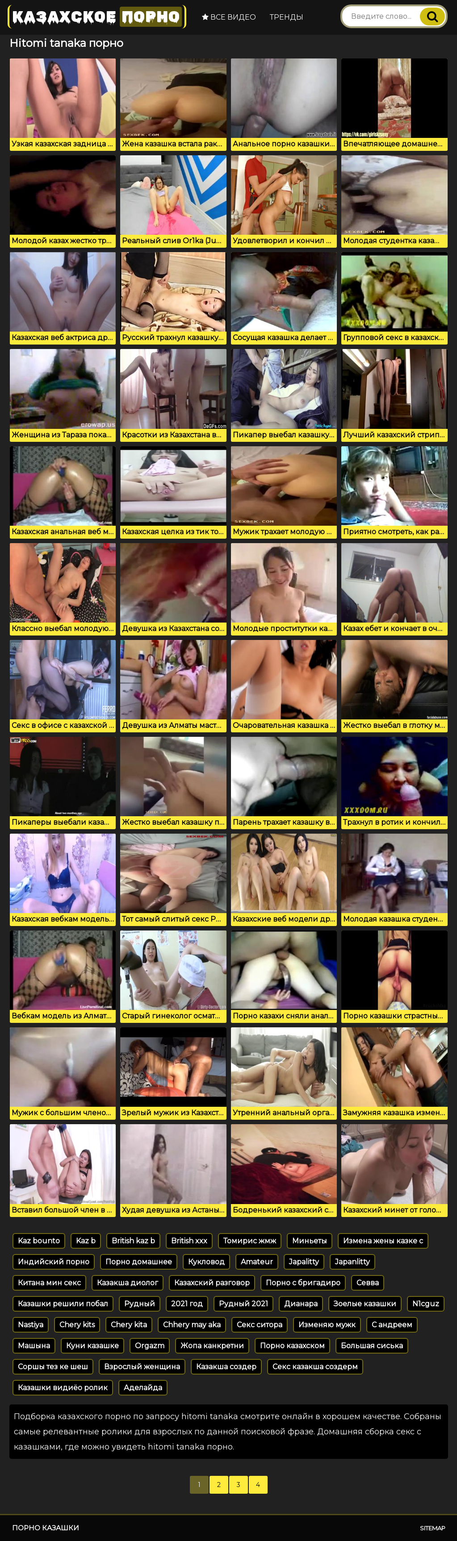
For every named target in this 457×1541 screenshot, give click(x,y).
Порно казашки (45, 1528)
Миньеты (309, 1241)
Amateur (257, 1262)
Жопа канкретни (212, 1346)
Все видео (229, 17)
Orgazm (149, 1346)
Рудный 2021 (243, 1304)
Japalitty (304, 1262)
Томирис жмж (249, 1241)
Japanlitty (352, 1262)
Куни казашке (92, 1346)
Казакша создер (226, 1366)
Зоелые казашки (365, 1304)
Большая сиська (372, 1346)
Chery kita (129, 1325)
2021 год (187, 1304)
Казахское (97, 17)
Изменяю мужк (327, 1325)
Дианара (301, 1304)
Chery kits (77, 1325)
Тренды (286, 17)
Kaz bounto (39, 1241)
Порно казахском (292, 1346)
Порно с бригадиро (303, 1283)
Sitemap (432, 1528)
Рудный (139, 1304)
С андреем (392, 1325)
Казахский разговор (212, 1283)
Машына (34, 1346)
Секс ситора (259, 1325)
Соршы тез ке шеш (53, 1366)
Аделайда (143, 1387)
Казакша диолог (127, 1283)
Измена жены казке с (383, 1241)
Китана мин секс (49, 1283)
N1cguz (425, 1304)
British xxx (189, 1241)
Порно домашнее (138, 1262)
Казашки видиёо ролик (63, 1387)
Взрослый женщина (142, 1366)
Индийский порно (53, 1262)
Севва (367, 1283)
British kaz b (133, 1241)
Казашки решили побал (63, 1304)
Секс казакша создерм (315, 1366)
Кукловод (206, 1262)
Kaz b (86, 1241)
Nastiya (30, 1325)
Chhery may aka (192, 1325)
